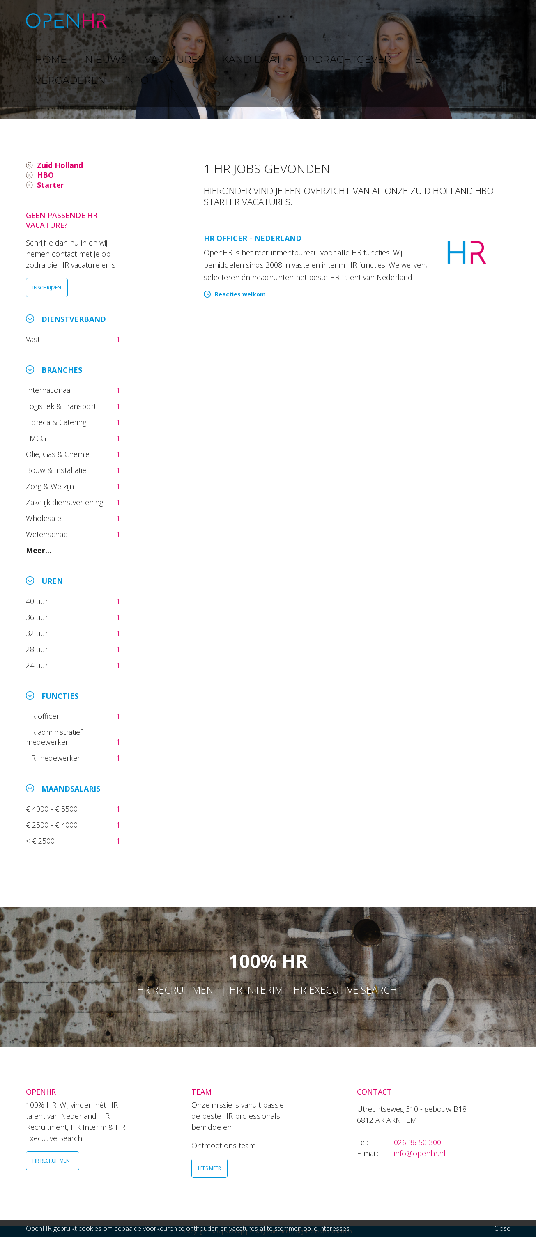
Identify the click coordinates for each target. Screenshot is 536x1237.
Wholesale (44, 518)
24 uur (39, 665)
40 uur (38, 601)
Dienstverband (73, 319)
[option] (268, 59)
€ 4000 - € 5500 (53, 809)
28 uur (38, 649)
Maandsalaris (70, 789)
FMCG (37, 438)
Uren (52, 581)
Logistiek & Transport (62, 406)
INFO (482, 20)
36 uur (39, 617)
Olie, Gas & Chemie (59, 454)
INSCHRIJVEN (46, 287)
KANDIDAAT (274, 20)
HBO (45, 175)
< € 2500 (41, 841)
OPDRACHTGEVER (338, 20)
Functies (59, 696)
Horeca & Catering (57, 422)
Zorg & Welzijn (51, 486)
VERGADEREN (438, 20)
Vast (34, 339)
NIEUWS (174, 20)
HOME (136, 20)
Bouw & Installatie (57, 470)
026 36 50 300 (417, 1142)
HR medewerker (54, 758)
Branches (61, 370)
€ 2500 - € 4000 (53, 825)
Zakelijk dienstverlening (65, 502)
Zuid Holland (60, 165)
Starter (50, 185)
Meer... (38, 550)
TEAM (391, 20)
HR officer (43, 716)
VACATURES (221, 20)
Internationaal (50, 390)
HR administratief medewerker (54, 737)
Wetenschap (49, 534)
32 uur (39, 633)
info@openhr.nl (420, 1153)
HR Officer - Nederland (252, 238)
